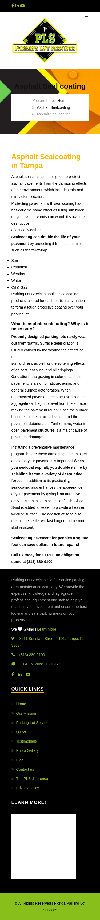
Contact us (25, 769)
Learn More (46, 629)
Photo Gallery (27, 750)
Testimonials (26, 741)
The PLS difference (32, 778)
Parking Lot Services (33, 723)
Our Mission (26, 713)
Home (62, 100)
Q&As (21, 732)
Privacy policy (27, 788)
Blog (20, 760)
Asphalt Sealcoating (53, 107)
